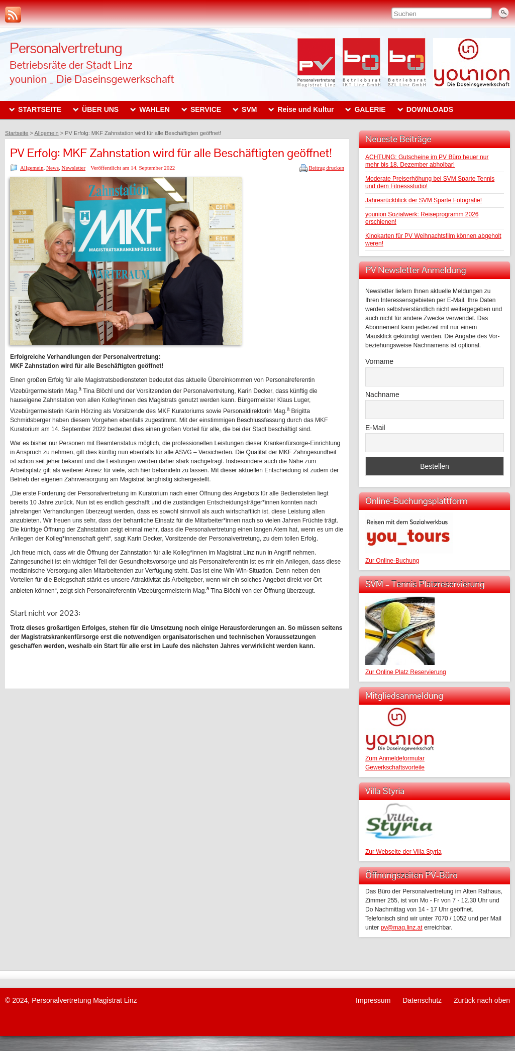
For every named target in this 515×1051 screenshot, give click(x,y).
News (52, 168)
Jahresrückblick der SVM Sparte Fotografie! (423, 200)
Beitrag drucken (326, 168)
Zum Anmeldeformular (395, 758)
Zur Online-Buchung (392, 560)
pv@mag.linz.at (402, 927)
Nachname (382, 394)
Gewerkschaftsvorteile (395, 767)
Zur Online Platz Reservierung (405, 672)
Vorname (379, 361)
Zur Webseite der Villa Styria (403, 851)
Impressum (373, 1000)
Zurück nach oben (482, 1000)
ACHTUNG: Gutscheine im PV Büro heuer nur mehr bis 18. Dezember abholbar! (426, 161)
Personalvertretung (66, 48)
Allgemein (31, 168)
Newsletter (74, 168)
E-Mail (375, 428)
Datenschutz (422, 1000)
